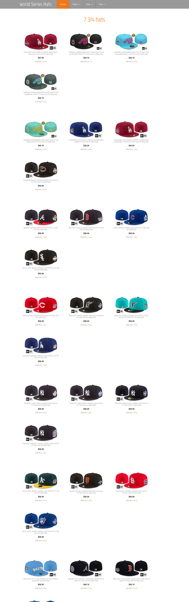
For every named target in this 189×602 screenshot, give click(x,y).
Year (104, 4)
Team (78, 4)
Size (92, 4)
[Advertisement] (79, 583)
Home (65, 4)
